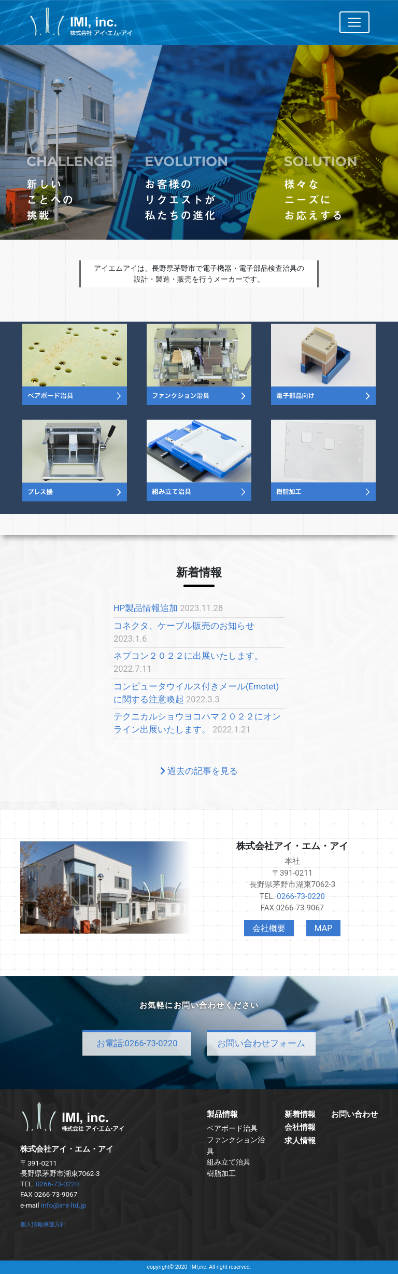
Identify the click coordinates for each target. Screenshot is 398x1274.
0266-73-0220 (301, 896)
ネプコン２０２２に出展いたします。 (188, 656)
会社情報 (300, 1127)
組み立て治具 (228, 1162)
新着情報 (300, 1114)
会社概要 (269, 928)
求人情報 (300, 1140)
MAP (324, 928)
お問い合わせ (354, 1114)
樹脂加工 (221, 1173)
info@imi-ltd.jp (63, 1205)
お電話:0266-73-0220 (137, 1043)
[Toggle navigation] (354, 22)
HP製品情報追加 (145, 608)
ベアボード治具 (232, 1128)
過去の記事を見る (199, 771)
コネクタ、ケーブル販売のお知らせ (183, 626)
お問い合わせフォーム (261, 1043)
